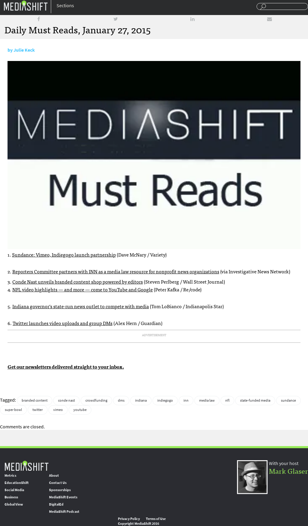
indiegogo (165, 400)
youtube (80, 409)
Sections (65, 5)
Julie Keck (24, 50)
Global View (14, 504)
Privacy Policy (129, 518)
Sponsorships (60, 490)
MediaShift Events (63, 497)
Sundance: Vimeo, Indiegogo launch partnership (64, 254)
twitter (37, 409)
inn (186, 400)
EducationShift (17, 482)
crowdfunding (96, 400)
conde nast (66, 400)
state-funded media (255, 400)
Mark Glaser (288, 470)
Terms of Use (156, 518)
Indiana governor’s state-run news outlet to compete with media (80, 306)
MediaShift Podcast (64, 511)
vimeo (58, 409)
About (54, 475)
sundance (288, 400)
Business (11, 497)
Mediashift (26, 5)
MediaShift (26, 465)
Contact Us (57, 482)
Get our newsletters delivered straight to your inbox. (66, 366)
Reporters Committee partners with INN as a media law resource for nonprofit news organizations (115, 271)
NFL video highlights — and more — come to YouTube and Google (82, 289)
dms (121, 400)
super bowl (13, 409)
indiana (141, 400)
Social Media (14, 490)
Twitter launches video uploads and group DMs (62, 323)
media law (207, 400)
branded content (35, 400)
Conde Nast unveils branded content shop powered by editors (77, 281)
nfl (227, 400)
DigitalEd (56, 504)
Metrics (10, 475)
